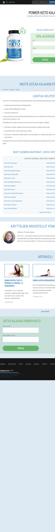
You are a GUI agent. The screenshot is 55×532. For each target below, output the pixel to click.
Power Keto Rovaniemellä (11, 174)
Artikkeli (36, 364)
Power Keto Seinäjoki (9, 186)
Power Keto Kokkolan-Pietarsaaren (13, 193)
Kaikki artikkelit (45, 311)
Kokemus (2, 364)
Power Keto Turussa (9, 178)
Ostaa (21, 348)
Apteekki (44, 364)
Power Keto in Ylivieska (10, 205)
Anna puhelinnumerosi (9, 335)
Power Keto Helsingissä (10, 163)
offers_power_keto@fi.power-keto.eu (9, 372)
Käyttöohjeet (12, 364)
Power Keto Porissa (9, 189)
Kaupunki (28, 364)
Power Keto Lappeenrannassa (12, 171)
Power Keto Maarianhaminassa (12, 182)
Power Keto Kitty (8, 167)
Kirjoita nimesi (6, 326)
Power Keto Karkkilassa (10, 208)
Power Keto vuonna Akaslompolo (13, 201)
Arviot (21, 364)
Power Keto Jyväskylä (10, 197)
